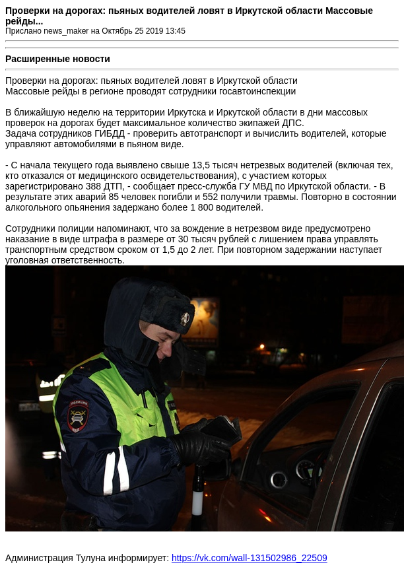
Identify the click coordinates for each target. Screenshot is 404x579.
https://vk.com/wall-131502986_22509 (249, 558)
